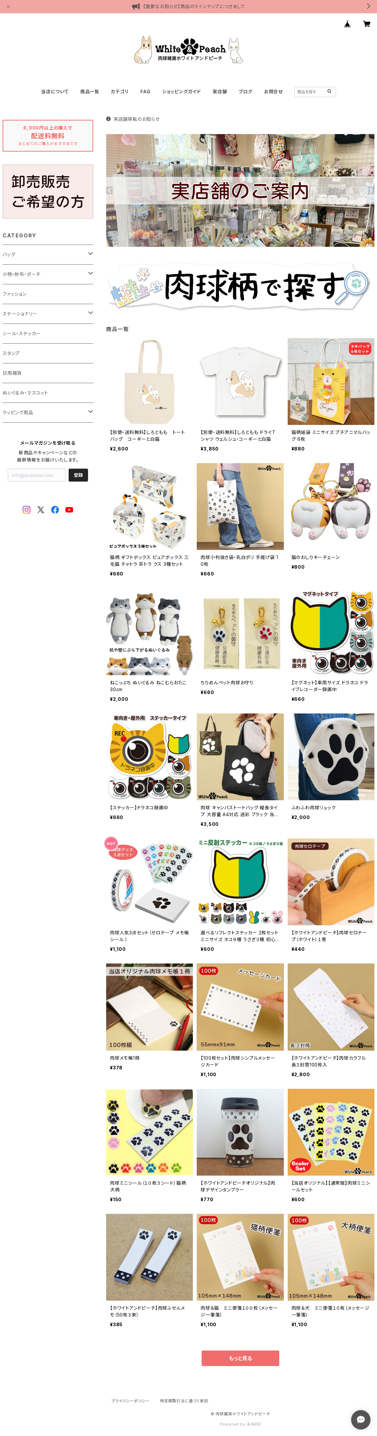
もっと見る (240, 1358)
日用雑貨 (12, 373)
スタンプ (11, 353)
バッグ (9, 254)
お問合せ (273, 91)
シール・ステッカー (22, 333)
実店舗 (220, 91)
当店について (55, 91)
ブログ (245, 91)
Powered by (240, 1424)
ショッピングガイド (181, 91)
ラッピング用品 (18, 412)
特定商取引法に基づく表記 (184, 1400)
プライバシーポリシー (130, 1400)
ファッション (15, 294)
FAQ (145, 91)
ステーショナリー (20, 313)
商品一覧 (89, 91)
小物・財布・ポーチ (21, 274)
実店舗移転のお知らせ (133, 119)
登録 (78, 475)
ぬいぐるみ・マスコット (25, 392)
